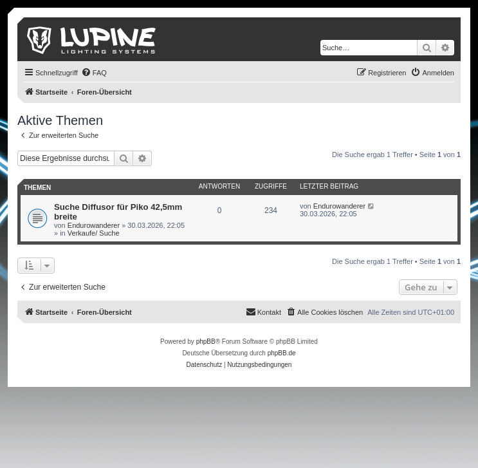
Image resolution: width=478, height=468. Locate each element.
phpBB (206, 341)
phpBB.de (282, 353)
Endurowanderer (94, 225)
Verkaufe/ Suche (94, 233)
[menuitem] (94, 72)
